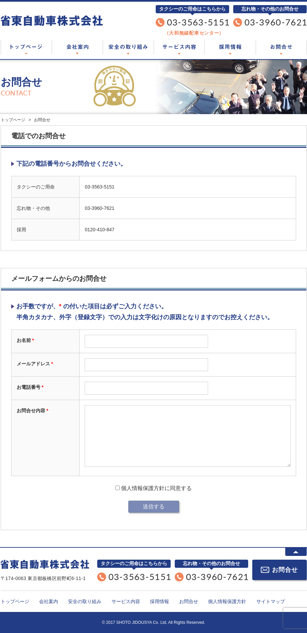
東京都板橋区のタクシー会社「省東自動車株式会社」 (52, 20)
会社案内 (77, 47)
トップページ (26, 47)
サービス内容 (179, 47)
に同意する (153, 488)
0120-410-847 (99, 229)
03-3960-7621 (99, 208)
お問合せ (281, 47)
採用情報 (230, 47)
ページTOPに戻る (296, 552)
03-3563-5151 (198, 22)
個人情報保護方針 (142, 488)
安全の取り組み (128, 47)
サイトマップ (270, 601)
